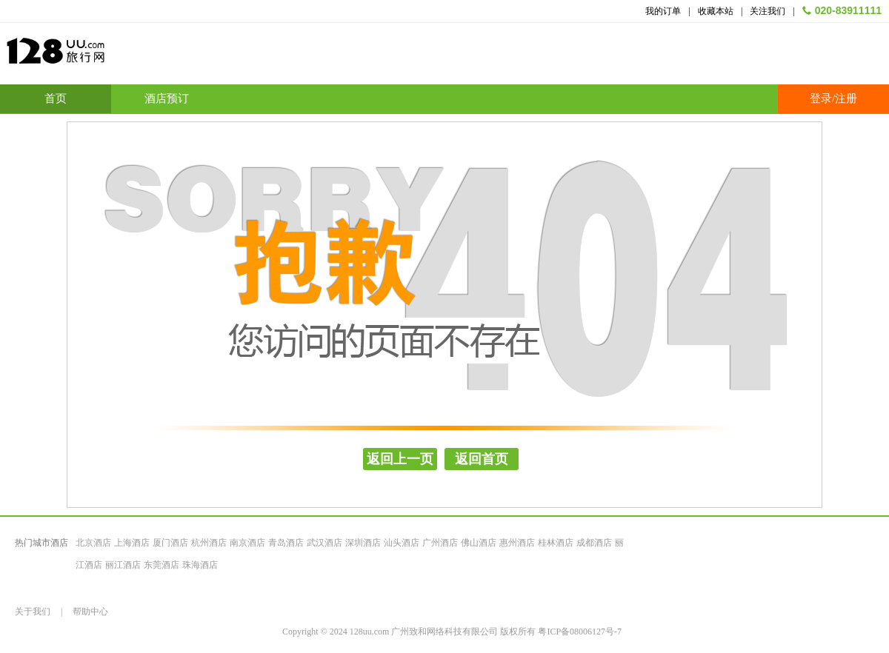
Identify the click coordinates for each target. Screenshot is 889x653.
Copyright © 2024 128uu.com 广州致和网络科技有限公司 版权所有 (410, 631)
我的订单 (663, 11)
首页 (55, 98)
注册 (846, 98)
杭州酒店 (209, 543)
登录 (821, 98)
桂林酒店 (555, 543)
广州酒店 (440, 543)
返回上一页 (400, 459)
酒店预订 (166, 98)
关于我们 (32, 611)
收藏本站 (715, 11)
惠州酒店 (517, 543)
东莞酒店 (161, 565)
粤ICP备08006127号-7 (580, 631)
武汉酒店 (324, 543)
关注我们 (767, 11)
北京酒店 (93, 543)
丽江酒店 (123, 565)
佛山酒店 (478, 543)
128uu (92, 56)
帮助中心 (90, 611)
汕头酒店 (401, 543)
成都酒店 (594, 543)
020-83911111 (848, 10)
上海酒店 (132, 543)
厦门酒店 (170, 543)
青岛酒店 (286, 543)
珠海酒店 (200, 565)
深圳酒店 (363, 543)
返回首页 (481, 459)
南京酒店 (247, 543)
